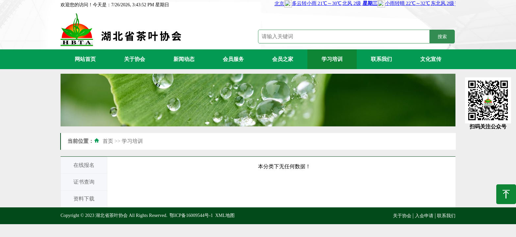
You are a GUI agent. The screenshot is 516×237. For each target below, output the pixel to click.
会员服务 (233, 59)
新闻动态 (183, 59)
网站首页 (85, 59)
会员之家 (282, 59)
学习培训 (332, 59)
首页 (108, 141)
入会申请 (424, 215)
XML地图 (225, 215)
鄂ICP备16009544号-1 (191, 215)
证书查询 (83, 182)
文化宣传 (430, 59)
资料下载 (83, 198)
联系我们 (381, 59)
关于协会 (134, 59)
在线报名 (83, 165)
